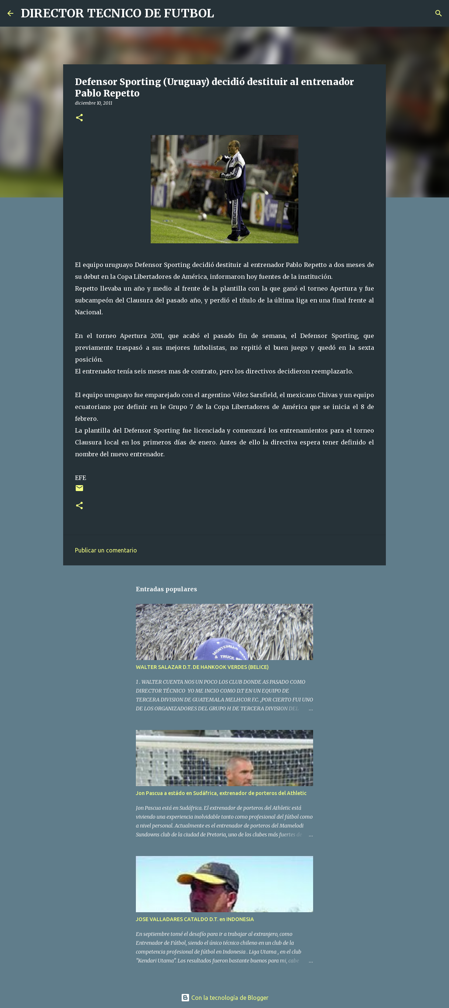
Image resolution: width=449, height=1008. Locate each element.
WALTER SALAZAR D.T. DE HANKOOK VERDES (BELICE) (202, 667)
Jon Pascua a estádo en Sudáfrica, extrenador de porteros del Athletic (221, 793)
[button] (79, 118)
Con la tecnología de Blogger (224, 997)
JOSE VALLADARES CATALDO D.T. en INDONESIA (195, 919)
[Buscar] (224, 13)
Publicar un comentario (106, 550)
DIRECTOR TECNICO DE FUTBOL (117, 13)
